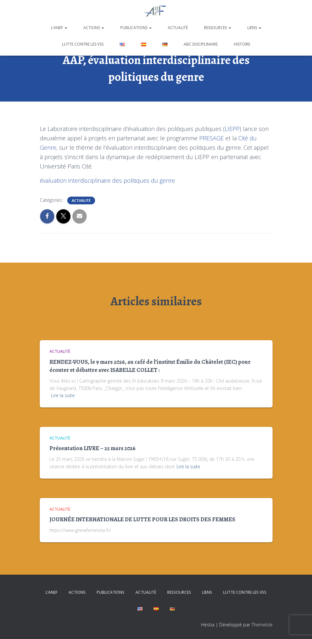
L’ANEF (59, 27)
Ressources (217, 27)
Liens (254, 27)
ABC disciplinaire (201, 44)
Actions (93, 27)
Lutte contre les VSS (82, 44)
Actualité (178, 27)
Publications (136, 27)
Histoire (242, 44)
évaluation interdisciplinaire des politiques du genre (107, 180)
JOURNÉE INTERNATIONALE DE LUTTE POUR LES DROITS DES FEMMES (142, 519)
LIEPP (232, 129)
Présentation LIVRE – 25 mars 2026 (92, 448)
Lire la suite (63, 395)
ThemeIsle (262, 625)
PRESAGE (211, 138)
